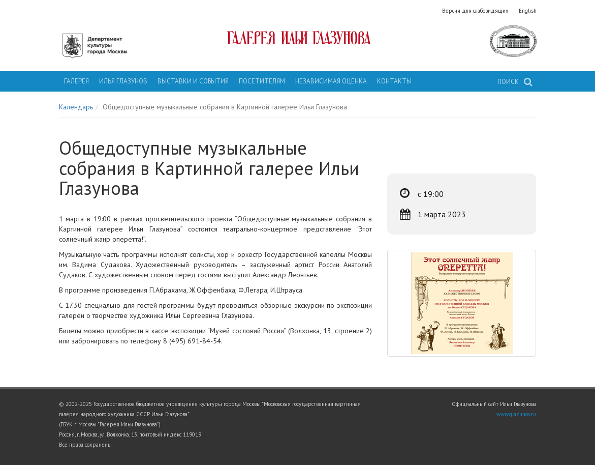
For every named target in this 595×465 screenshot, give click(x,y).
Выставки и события (193, 81)
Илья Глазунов (123, 81)
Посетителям (262, 81)
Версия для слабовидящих (475, 10)
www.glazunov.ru (516, 414)
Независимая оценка (331, 81)
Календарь (76, 106)
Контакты (394, 81)
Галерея (76, 81)
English (528, 10)
